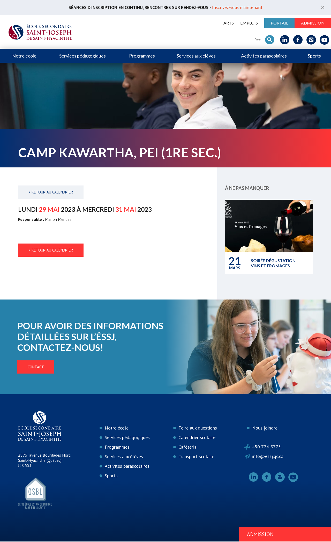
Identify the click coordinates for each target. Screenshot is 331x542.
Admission (313, 23)
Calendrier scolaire (196, 438)
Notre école (24, 56)
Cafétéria (187, 447)
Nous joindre (264, 428)
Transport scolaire (196, 457)
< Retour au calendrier (50, 192)
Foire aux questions (197, 428)
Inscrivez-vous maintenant (241, 8)
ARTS (228, 23)
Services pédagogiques (82, 56)
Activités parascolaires (264, 56)
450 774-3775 (266, 447)
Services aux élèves (196, 56)
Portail (279, 23)
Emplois (249, 23)
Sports (314, 56)
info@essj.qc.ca (267, 457)
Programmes (142, 56)
